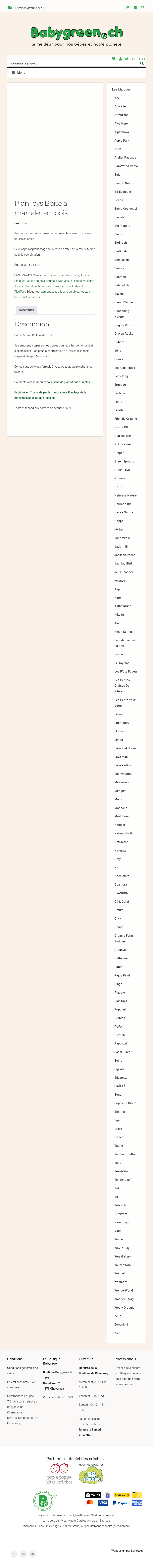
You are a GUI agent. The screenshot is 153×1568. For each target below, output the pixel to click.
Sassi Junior (123, 1052)
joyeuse (120, 580)
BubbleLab (122, 285)
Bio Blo (119, 234)
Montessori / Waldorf (51, 286)
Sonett (119, 1094)
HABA (119, 487)
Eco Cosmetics (125, 368)
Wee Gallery (123, 1256)
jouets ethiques (30, 297)
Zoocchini (121, 1324)
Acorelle (120, 106)
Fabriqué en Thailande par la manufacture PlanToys (47, 392)
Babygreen (76, 36)
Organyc (120, 950)
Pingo (119, 984)
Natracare (121, 842)
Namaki (120, 825)
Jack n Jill (122, 546)
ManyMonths (123, 774)
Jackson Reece (125, 555)
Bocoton (120, 277)
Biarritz (120, 217)
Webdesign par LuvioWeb (127, 1550)
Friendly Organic (126, 418)
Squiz (118, 1120)
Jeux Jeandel (124, 572)
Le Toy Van (122, 663)
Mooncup (121, 808)
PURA (118, 1026)
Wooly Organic (124, 1307)
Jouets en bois (70, 275)
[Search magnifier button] (142, 63)
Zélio (118, 1316)
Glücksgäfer (123, 436)
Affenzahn (122, 115)
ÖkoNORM (122, 893)
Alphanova (122, 132)
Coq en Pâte (123, 325)
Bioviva (120, 268)
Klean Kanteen (124, 632)
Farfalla (120, 393)
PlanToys (20, 291)
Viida (118, 1231)
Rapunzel (121, 1043)
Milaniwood (122, 782)
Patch (119, 967)
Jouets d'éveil (54, 281)
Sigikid (119, 1069)
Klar (117, 623)
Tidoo (119, 1188)
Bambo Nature (124, 183)
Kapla (118, 589)
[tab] (26, 310)
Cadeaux (53, 275)
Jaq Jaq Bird (123, 563)
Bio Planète (122, 226)
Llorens (120, 731)
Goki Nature (123, 444)
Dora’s (119, 359)
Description (26, 310)
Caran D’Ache (124, 302)
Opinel (119, 927)
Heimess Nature (126, 495)
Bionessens (122, 260)
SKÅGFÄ (120, 1086)
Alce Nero (121, 123)
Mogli (118, 799)
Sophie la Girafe (125, 1103)
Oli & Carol (122, 901)
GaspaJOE (122, 427)
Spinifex (120, 1111)
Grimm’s (120, 478)
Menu (18, 72)
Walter (119, 1239)
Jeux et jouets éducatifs (79, 281)
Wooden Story (124, 1299)
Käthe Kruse (123, 606)
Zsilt (118, 1333)
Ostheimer (122, 958)
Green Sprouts (124, 461)
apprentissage (50, 291)
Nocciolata (122, 876)
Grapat (119, 453)
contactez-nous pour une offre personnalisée (129, 1379)
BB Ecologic (123, 192)
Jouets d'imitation (25, 286)
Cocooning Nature (122, 313)
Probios (120, 1018)
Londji (119, 740)
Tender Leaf (123, 1180)
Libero (119, 714)
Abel (118, 98)
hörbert (120, 529)
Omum (119, 910)
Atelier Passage (125, 157)
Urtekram (121, 1214)
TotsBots (121, 1205)
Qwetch (120, 1035)
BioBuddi (121, 251)
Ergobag (120, 384)
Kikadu (119, 614)
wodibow (121, 1282)
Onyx (118, 918)
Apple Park (122, 140)
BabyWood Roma (126, 166)
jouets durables (69, 291)
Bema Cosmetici (126, 208)
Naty (118, 859)
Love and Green (125, 748)
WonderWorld (124, 1290)
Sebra (119, 1060)
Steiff (118, 1129)
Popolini (120, 1009)
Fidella (119, 410)
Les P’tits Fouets (126, 671)
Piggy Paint (122, 975)
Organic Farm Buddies (124, 938)
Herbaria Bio (123, 504)
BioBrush (121, 242)
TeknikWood (123, 1171)
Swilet (119, 1137)
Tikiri (118, 1197)
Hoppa (119, 521)
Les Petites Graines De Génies (122, 685)
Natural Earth (124, 833)
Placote (120, 992)
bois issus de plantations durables (68, 382)
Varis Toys (122, 1222)
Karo (118, 598)
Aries (118, 149)
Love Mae (121, 757)
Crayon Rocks (124, 333)
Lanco (119, 654)
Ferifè (119, 402)
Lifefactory (122, 723)
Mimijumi (121, 791)
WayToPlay (122, 1248)
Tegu (118, 1163)
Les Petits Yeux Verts (125, 703)
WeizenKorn (123, 1265)
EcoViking (121, 376)
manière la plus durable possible (34, 398)
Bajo (118, 174)
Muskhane (122, 816)
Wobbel (120, 1273)
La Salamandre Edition (125, 643)
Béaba (119, 200)
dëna (118, 350)
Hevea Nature (124, 512)
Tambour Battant (126, 1154)
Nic (117, 867)
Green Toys (122, 470)
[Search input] (73, 63)
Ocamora (121, 884)
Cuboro (120, 342)
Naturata (121, 850)
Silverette (121, 1077)
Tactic (119, 1146)
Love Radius (123, 765)
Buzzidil (120, 294)
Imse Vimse (123, 538)
